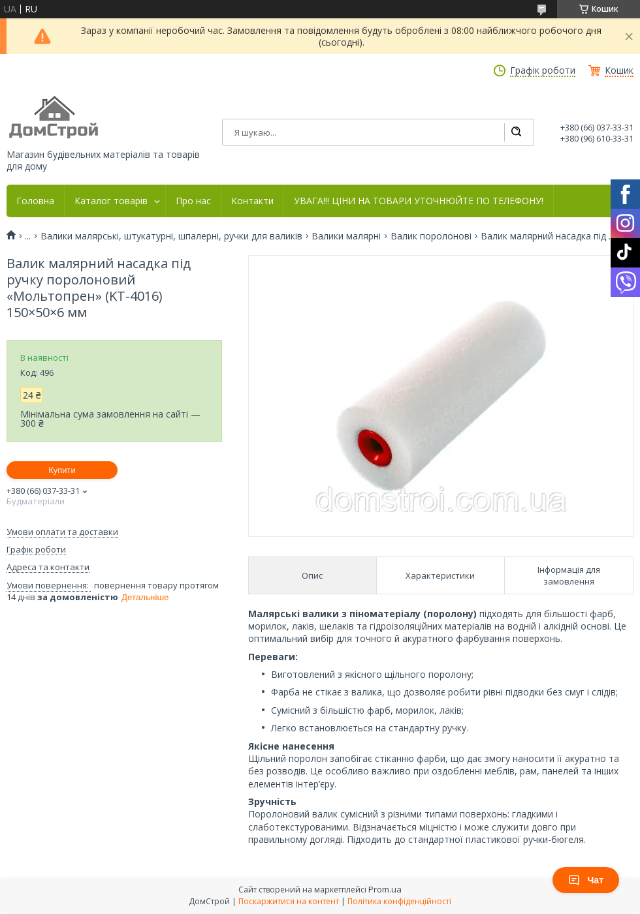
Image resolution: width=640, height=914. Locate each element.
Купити (62, 470)
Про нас (193, 201)
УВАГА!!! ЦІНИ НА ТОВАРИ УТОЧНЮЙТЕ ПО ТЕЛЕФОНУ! (418, 201)
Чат (585, 880)
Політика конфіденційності (399, 901)
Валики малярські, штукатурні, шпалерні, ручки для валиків (171, 236)
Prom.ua (385, 889)
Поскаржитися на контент (288, 901)
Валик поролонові (431, 236)
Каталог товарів (111, 201)
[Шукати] (516, 132)
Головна (35, 201)
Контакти (252, 201)
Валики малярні (346, 236)
